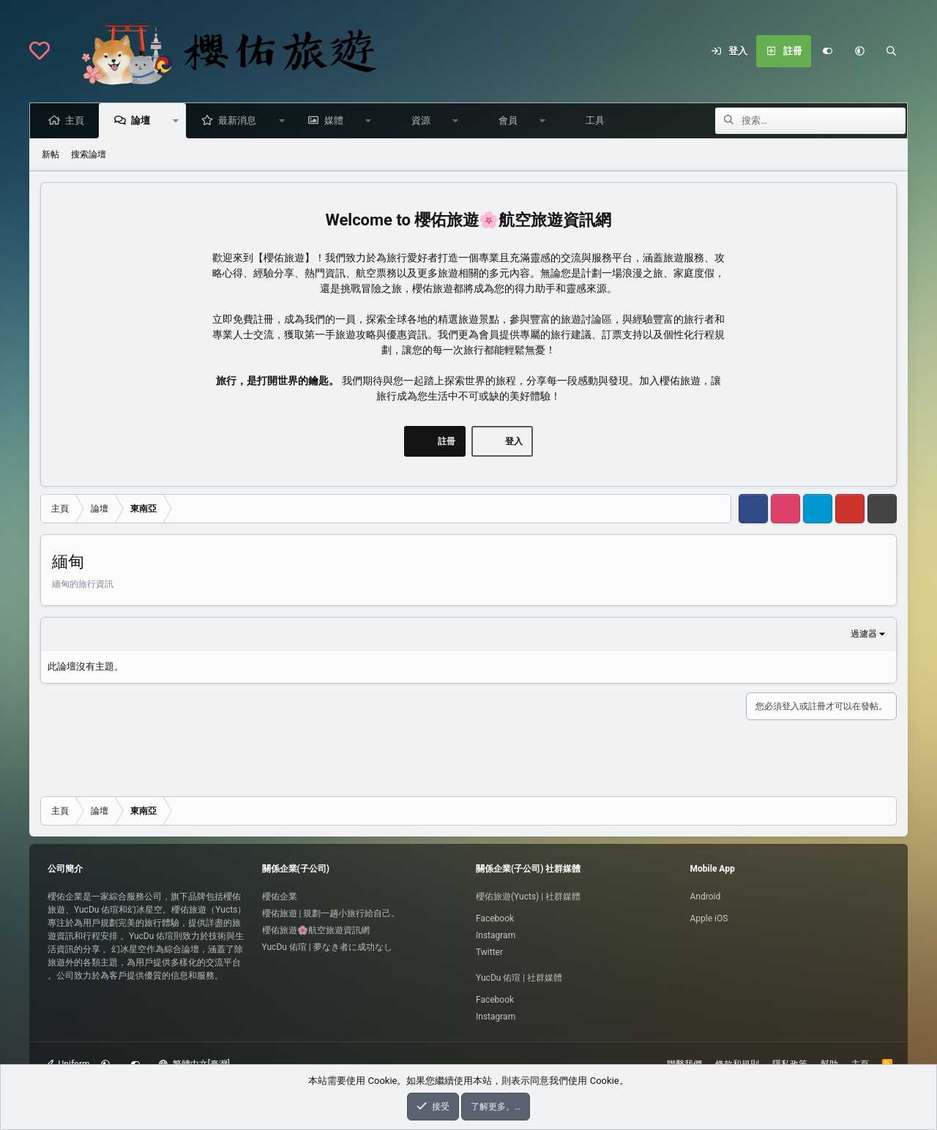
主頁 (76, 120)
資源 (423, 120)
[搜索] (892, 51)
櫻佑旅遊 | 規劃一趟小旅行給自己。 (331, 913)
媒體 (336, 120)
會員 (510, 120)
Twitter (489, 952)
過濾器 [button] (864, 634)
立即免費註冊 (243, 319)
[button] (859, 51)
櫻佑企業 (279, 896)
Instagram (495, 935)
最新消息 (239, 120)
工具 (597, 120)
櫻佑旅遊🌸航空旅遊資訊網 (316, 930)
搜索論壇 (88, 154)
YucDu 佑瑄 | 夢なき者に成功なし (327, 947)
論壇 (142, 120)
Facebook (495, 918)
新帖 (50, 154)
